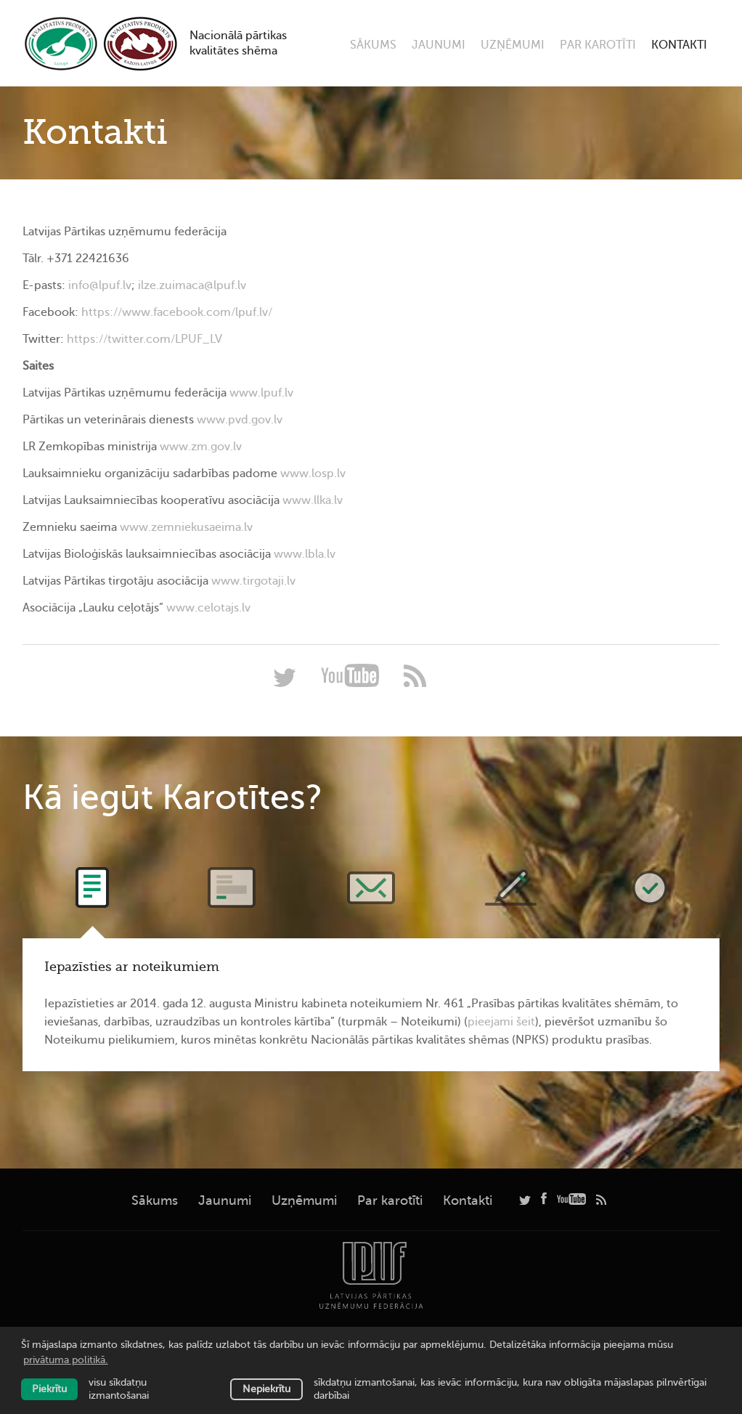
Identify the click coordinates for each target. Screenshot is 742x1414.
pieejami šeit (501, 1021)
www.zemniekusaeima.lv (186, 527)
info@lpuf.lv (99, 285)
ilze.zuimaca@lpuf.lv (192, 285)
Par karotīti (598, 45)
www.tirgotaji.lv (253, 581)
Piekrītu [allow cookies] (49, 1388)
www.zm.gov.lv (201, 446)
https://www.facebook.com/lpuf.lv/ (176, 312)
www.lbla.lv (304, 554)
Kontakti (679, 45)
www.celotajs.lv (208, 607)
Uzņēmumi (513, 45)
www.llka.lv (312, 500)
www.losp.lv (313, 473)
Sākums (373, 45)
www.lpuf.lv (261, 392)
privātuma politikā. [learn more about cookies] (65, 1359)
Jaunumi (438, 45)
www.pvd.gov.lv (239, 419)
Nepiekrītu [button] (266, 1388)
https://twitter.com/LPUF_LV (144, 339)
